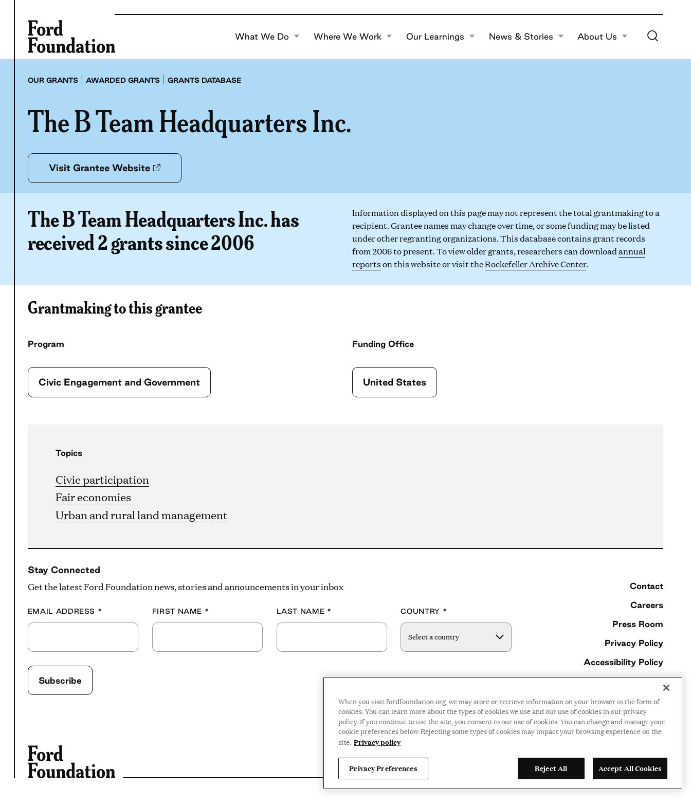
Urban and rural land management (142, 514)
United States (394, 382)
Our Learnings (440, 36)
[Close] (666, 687)
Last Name (304, 611)
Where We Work (353, 36)
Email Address (65, 611)
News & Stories (526, 36)
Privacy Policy (634, 643)
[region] (503, 733)
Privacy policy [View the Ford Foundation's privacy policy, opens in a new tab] (377, 742)
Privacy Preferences (383, 768)
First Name (180, 611)
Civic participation (102, 478)
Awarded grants (123, 80)
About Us (602, 36)
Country (424, 611)
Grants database (205, 80)
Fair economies (93, 496)
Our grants (53, 80)
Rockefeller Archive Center (535, 264)
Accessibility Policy (623, 662)
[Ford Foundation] (71, 36)
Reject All (551, 768)
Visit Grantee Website (104, 167)
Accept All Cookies (630, 768)
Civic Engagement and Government (119, 382)
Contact (646, 586)
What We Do (267, 36)
